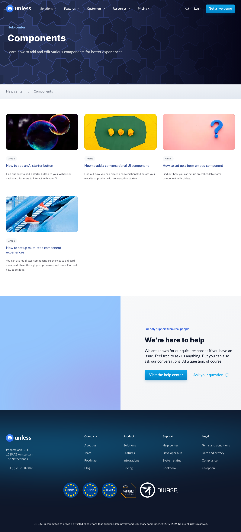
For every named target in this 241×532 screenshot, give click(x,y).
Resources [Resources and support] (121, 8)
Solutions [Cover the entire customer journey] (48, 8)
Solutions (130, 445)
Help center (15, 91)
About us (90, 445)
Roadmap (90, 460)
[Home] (20, 8)
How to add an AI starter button (29, 166)
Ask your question (211, 375)
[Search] (187, 8)
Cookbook (169, 468)
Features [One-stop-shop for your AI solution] (71, 8)
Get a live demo (220, 8)
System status (172, 460)
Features (129, 453)
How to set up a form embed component (193, 166)
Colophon (208, 468)
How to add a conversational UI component (116, 166)
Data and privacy (213, 453)
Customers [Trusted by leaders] (96, 8)
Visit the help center (166, 375)
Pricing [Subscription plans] (144, 8)
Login (197, 8)
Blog (87, 468)
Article (11, 159)
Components (43, 91)
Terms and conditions (216, 445)
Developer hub (172, 453)
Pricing (128, 468)
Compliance (209, 460)
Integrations (131, 460)
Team (87, 453)
